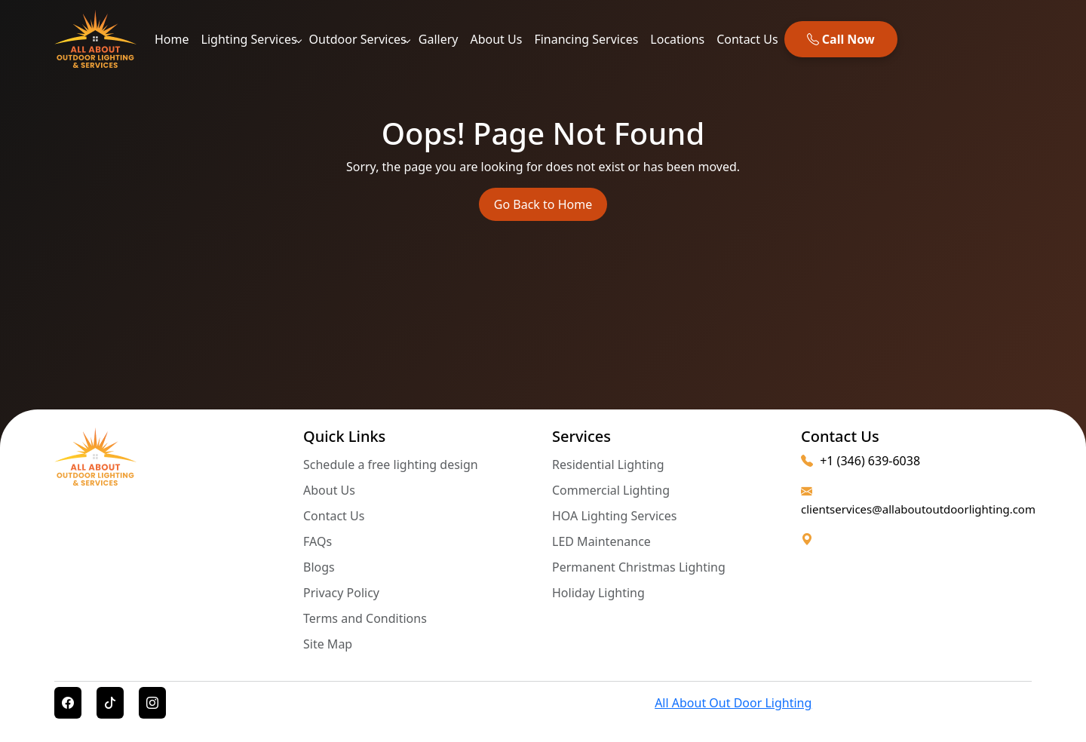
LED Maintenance (601, 541)
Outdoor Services (357, 39)
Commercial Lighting (611, 490)
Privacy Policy (341, 592)
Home (172, 39)
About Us (496, 39)
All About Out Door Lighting (733, 702)
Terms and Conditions (365, 618)
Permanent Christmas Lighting (639, 567)
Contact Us (747, 39)
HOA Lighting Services (614, 515)
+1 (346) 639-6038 (860, 460)
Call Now (841, 39)
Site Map (327, 644)
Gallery (439, 39)
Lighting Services (249, 39)
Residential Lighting (608, 464)
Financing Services (586, 39)
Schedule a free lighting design (390, 464)
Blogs (319, 567)
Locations (677, 39)
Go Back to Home (543, 204)
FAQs (317, 541)
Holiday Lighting (598, 592)
